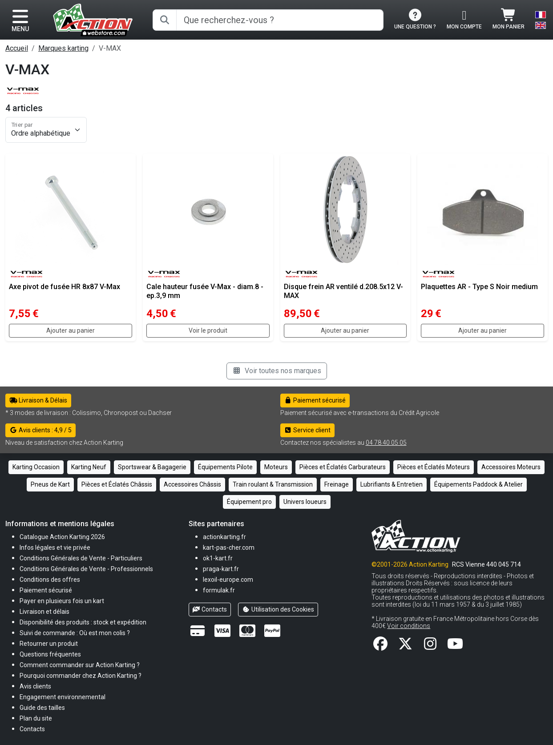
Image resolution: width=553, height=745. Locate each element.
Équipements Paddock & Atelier (478, 484)
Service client (307, 430)
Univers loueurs (305, 501)
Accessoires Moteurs (511, 467)
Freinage (336, 484)
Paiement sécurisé (315, 400)
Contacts (210, 609)
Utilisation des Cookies (278, 609)
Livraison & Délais (38, 400)
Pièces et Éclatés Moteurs (433, 467)
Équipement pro (249, 501)
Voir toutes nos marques (276, 370)
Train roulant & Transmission (273, 484)
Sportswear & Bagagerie (152, 467)
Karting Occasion (36, 467)
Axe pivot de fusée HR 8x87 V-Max (64, 286)
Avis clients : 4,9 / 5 (40, 430)
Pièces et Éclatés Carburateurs (342, 467)
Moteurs (276, 467)
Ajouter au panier (70, 330)
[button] (42, 707)
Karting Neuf (88, 467)
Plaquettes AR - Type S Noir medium (479, 286)
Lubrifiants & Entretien (391, 484)
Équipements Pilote (225, 467)
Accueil (16, 48)
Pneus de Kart (50, 484)
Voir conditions (408, 625)
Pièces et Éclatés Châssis (116, 484)
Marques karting (63, 48)
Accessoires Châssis (192, 484)
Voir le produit (208, 330)
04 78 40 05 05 (386, 442)
